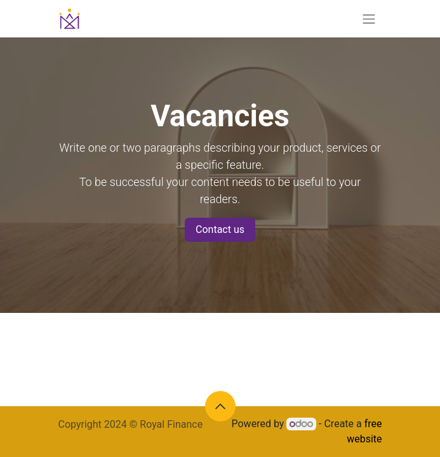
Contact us (220, 229)
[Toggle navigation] (369, 18)
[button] (220, 406)
